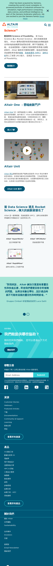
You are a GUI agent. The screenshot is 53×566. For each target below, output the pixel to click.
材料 (5, 482)
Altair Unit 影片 (14, 189)
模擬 (21, 52)
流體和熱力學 (9, 465)
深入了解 (11, 129)
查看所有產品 (13, 503)
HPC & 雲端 (8, 468)
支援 (5, 538)
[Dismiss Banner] (48, 11)
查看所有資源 (13, 436)
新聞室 (6, 544)
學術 (5, 429)
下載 (5, 412)
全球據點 (7, 522)
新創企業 (7, 425)
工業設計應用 (9, 472)
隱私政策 (41, 382)
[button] (25, 314)
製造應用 (7, 479)
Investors (8, 535)
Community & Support (13, 419)
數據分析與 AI (9, 455)
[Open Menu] (49, 25)
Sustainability (10, 525)
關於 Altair (8, 518)
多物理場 (7, 485)
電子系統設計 (9, 462)
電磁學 (6, 458)
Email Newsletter (11, 548)
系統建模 (7, 495)
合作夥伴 (7, 531)
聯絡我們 (11, 350)
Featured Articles (11, 409)
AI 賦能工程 (8, 452)
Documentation (11, 415)
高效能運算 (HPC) (33, 52)
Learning (8, 422)
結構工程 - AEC (10, 492)
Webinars (8, 405)
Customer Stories (11, 402)
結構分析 (7, 489)
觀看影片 (11, 66)
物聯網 (6, 475)
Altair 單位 (8, 174)
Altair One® (9, 112)
